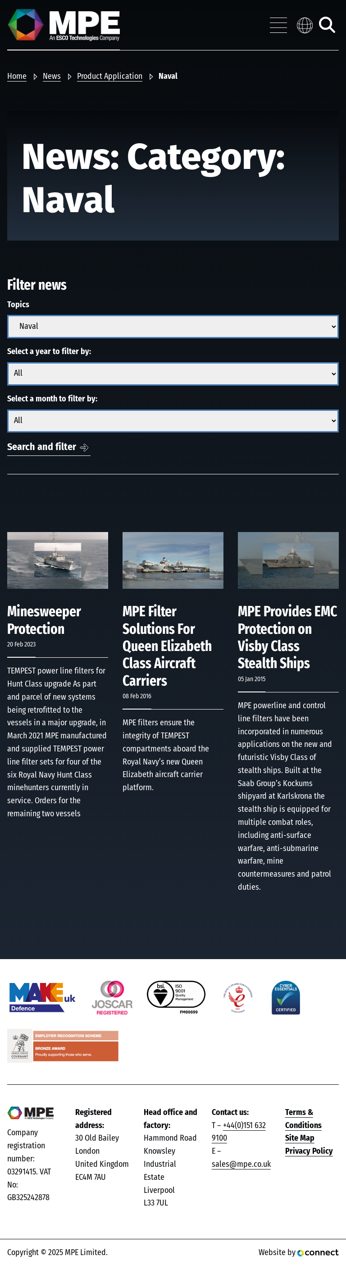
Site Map (299, 1138)
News (52, 77)
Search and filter (41, 447)
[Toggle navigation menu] (278, 25)
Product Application (109, 77)
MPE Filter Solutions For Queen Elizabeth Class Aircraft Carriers (167, 646)
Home (17, 77)
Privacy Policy (309, 1151)
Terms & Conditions (303, 1119)
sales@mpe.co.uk (241, 1164)
